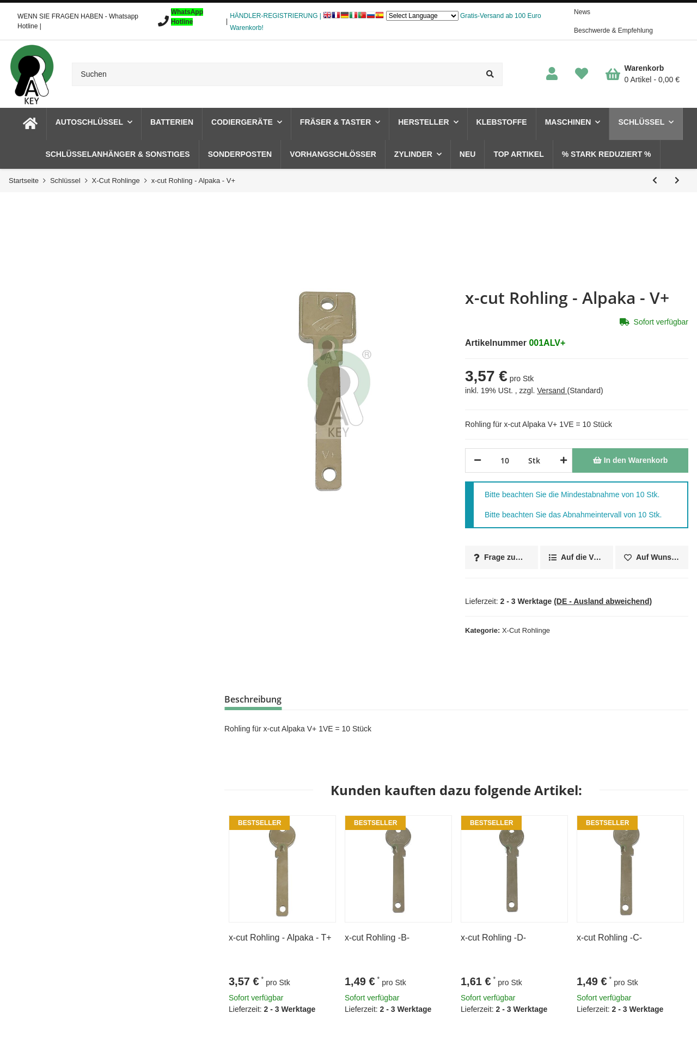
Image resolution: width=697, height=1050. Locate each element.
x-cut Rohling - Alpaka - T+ (280, 937)
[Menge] (505, 460)
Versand (552, 390)
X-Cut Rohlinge (526, 630)
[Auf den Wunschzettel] (651, 557)
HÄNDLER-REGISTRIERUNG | (275, 16)
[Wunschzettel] (581, 74)
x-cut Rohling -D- (493, 937)
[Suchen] (275, 74)
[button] (551, 74)
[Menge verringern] (478, 460)
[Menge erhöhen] (562, 460)
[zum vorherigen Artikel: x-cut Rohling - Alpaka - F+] (655, 180)
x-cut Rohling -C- (609, 937)
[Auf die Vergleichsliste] (576, 557)
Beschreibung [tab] (253, 699)
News (582, 12)
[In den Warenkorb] (630, 460)
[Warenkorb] (642, 74)
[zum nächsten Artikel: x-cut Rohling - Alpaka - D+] (677, 180)
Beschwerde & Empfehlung (613, 30)
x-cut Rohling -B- (377, 937)
